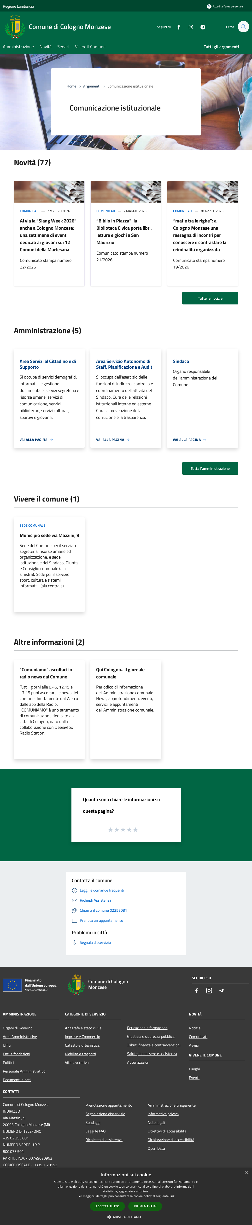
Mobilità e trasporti (80, 1054)
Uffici (7, 1045)
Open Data (157, 1148)
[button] (126, 1216)
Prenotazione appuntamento (109, 1105)
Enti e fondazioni (16, 1054)
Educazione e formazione (147, 1028)
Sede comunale (32, 525)
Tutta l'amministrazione (210, 468)
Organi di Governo (17, 1028)
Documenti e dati (17, 1080)
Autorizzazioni (138, 1062)
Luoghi (194, 1069)
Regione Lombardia (18, 6)
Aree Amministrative (20, 1036)
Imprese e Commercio (82, 1036)
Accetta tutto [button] (107, 1206)
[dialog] (126, 1196)
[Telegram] (200, 26)
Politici (8, 1062)
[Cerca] (243, 26)
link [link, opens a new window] (172, 1196)
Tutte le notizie (210, 298)
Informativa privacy (163, 1114)
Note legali (156, 1122)
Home (71, 86)
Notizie (194, 1028)
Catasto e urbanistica (82, 1045)
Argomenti (91, 86)
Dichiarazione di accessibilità (171, 1140)
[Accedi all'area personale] (225, 6)
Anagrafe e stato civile (83, 1028)
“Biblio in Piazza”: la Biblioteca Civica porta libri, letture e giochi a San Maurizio (124, 231)
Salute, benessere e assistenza (152, 1053)
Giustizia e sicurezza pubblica (151, 1036)
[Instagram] (188, 26)
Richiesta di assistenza (104, 1140)
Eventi (194, 1077)
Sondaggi (93, 1122)
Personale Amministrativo (24, 1071)
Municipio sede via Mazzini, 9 (49, 535)
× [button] (246, 1173)
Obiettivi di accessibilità (167, 1131)
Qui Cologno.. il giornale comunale (120, 673)
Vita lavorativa (77, 1062)
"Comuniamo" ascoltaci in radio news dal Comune (46, 673)
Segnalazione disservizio (105, 1114)
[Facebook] (177, 26)
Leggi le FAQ (96, 1131)
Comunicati (29, 210)
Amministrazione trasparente (172, 1105)
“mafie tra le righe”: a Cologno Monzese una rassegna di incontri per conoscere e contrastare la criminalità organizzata (199, 235)
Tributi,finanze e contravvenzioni (154, 1045)
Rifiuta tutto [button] (145, 1206)
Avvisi (194, 1045)
